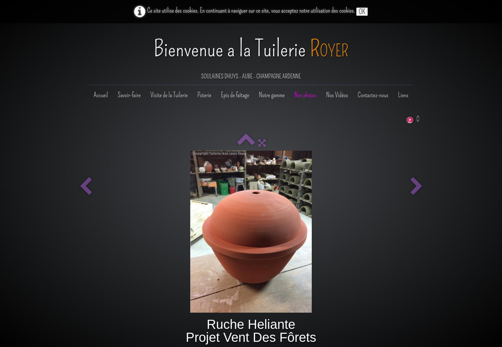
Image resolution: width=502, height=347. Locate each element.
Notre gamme (272, 95)
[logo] (251, 55)
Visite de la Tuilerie (169, 95)
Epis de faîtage (235, 95)
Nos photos (305, 95)
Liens (403, 95)
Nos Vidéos (337, 95)
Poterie (204, 95)
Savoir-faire (129, 95)
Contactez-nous (373, 95)
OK (362, 12)
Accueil (101, 95)
